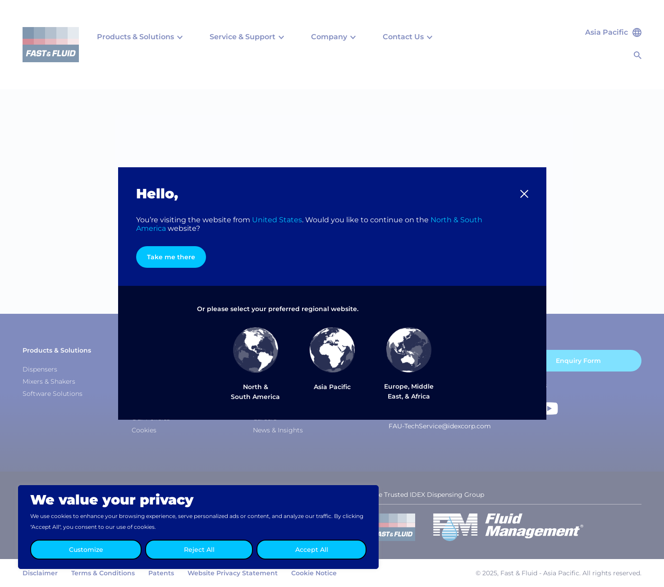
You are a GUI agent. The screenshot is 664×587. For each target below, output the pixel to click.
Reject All (199, 550)
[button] (524, 194)
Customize (86, 550)
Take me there (171, 257)
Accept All (311, 550)
